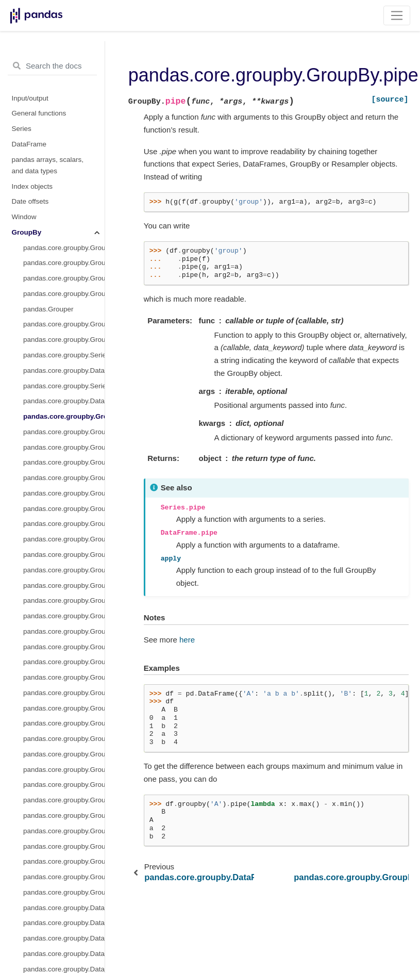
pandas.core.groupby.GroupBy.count (64, 197)
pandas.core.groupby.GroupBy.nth (64, 427)
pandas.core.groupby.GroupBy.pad (64, 457)
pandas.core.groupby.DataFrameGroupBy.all (64, 611)
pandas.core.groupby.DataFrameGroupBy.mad (64, 918)
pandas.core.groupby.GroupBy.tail (64, 596)
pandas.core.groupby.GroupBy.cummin (64, 242)
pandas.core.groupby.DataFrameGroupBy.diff (64, 811)
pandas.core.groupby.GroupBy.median (64, 381)
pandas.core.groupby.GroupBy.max (64, 350)
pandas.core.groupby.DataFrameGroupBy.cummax (64, 734)
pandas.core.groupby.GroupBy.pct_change (64, 503)
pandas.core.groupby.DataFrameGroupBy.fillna (64, 841)
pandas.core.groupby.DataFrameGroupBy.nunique (64, 933)
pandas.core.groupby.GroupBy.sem (64, 534)
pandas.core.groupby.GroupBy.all (64, 135)
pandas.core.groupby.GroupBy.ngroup (64, 412)
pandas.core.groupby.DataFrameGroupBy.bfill (64, 657)
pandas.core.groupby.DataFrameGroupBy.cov (64, 703)
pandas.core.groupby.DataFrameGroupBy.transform (64, 104)
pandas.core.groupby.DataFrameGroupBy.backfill (64, 642)
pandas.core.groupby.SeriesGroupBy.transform (64, 89)
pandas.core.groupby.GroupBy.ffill (64, 289)
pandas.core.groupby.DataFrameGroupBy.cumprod (64, 764)
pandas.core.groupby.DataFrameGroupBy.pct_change (64, 964)
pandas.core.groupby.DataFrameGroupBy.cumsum (64, 780)
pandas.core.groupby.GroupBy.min (64, 396)
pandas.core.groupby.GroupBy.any (64, 151)
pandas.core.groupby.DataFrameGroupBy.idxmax (64, 887)
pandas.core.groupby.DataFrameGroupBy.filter (64, 857)
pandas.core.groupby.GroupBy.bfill (64, 166)
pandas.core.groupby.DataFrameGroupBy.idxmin (64, 902)
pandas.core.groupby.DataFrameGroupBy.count (64, 687)
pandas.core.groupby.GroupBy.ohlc (64, 442)
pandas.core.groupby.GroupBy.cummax (64, 227)
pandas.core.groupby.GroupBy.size (64, 519)
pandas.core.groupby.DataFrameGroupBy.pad (64, 948)
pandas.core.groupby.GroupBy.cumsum (64, 273)
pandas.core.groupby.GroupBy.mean (64, 365)
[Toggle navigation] (397, 15)
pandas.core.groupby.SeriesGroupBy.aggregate (64, 58)
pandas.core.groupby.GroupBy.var (64, 580)
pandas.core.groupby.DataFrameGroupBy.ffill (64, 826)
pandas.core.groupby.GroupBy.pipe (64, 120)
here (187, 639)
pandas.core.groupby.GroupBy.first (64, 304)
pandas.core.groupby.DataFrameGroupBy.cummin (64, 749)
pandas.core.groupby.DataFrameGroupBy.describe (64, 795)
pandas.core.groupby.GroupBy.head (64, 319)
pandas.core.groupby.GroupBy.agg (64, 43)
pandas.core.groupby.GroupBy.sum (64, 565)
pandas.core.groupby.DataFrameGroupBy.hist (64, 872)
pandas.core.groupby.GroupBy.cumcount (64, 212)
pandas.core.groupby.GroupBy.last (64, 335)
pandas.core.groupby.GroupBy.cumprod (64, 258)
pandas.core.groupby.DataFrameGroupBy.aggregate (64, 74)
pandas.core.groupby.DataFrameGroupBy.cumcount (64, 718)
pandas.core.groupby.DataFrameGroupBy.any (64, 626)
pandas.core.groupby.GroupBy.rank (64, 488)
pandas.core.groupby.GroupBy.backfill (64, 181)
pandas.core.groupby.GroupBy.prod (64, 473)
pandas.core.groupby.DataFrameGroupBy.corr (64, 673)
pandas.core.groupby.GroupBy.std (64, 550)
